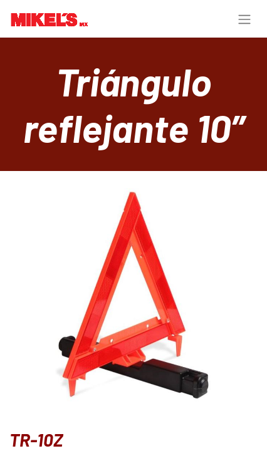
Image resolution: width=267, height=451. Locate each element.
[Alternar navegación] (244, 19)
